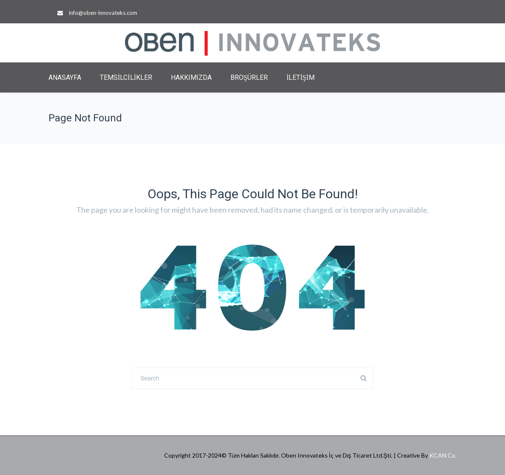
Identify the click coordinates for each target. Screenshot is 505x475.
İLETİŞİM (301, 77)
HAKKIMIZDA (191, 77)
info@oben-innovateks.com (103, 12)
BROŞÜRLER (249, 77)
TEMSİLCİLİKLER (126, 77)
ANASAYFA (64, 77)
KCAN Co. (443, 455)
